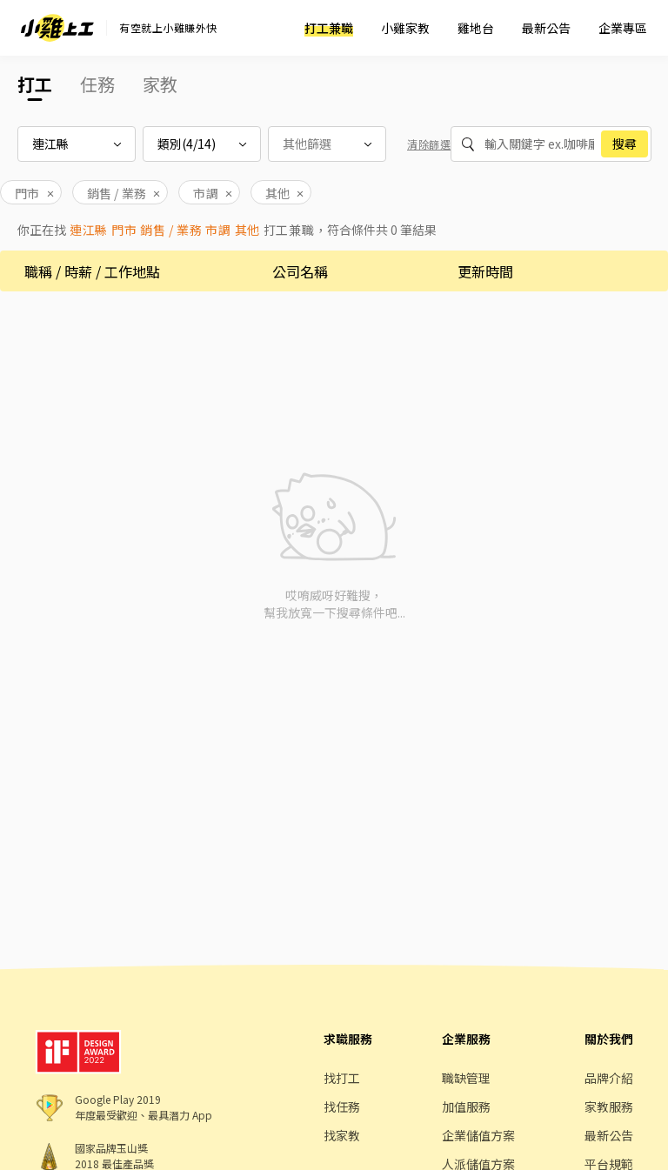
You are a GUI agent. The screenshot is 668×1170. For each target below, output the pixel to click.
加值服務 (466, 1106)
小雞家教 (405, 28)
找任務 (342, 1106)
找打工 (342, 1077)
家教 (160, 84)
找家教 (342, 1135)
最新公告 (546, 28)
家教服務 (608, 1106)
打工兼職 (328, 28)
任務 (97, 84)
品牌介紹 (608, 1077)
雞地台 (476, 28)
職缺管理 (466, 1077)
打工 (34, 84)
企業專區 (622, 28)
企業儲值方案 (478, 1135)
